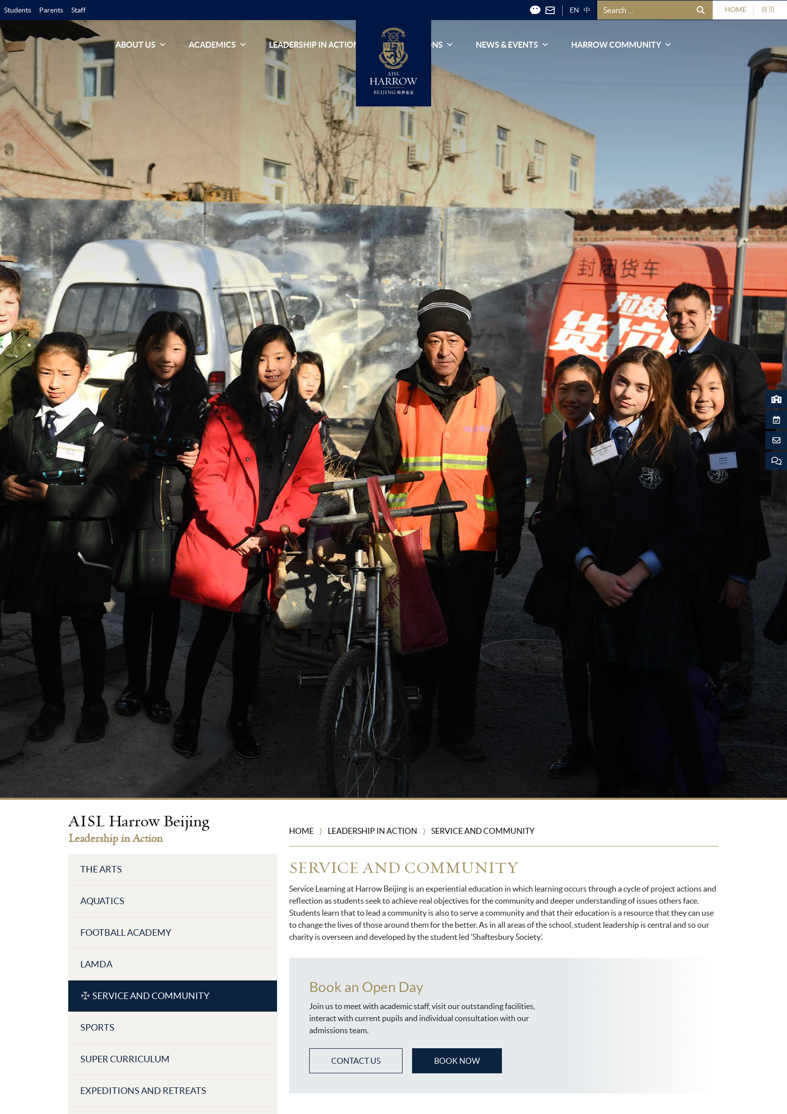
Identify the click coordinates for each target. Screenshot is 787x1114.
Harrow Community (621, 48)
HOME (735, 10)
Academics (218, 48)
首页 (768, 10)
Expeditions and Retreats (143, 1090)
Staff (78, 10)
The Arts (101, 869)
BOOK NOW (457, 1060)
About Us (141, 48)
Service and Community (150, 996)
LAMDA (96, 964)
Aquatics (102, 901)
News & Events (512, 48)
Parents (51, 10)
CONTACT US (355, 1060)
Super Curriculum (125, 1059)
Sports (97, 1027)
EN (574, 10)
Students (17, 10)
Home (301, 830)
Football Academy (125, 932)
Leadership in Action (319, 48)
